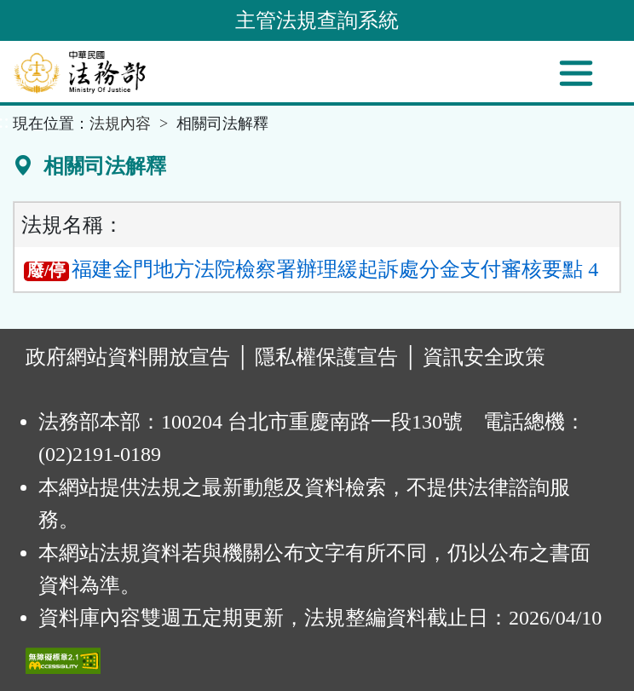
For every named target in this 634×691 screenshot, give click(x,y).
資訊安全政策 (484, 357)
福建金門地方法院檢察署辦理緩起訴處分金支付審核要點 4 (311, 269)
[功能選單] (576, 73)
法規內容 (120, 123)
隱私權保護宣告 (326, 357)
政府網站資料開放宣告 (128, 357)
